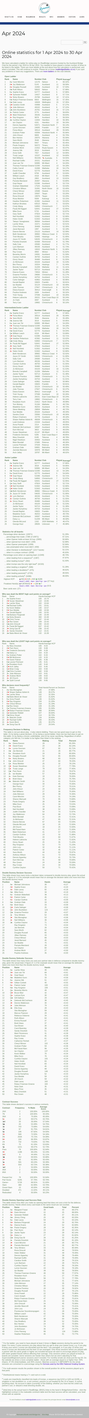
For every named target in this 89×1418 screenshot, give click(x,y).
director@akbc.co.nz (73, 1399)
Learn (82, 17)
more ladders (48, 71)
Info (51, 17)
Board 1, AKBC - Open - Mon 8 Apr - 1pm (33, 586)
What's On (9, 17)
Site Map (45, 1415)
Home (19, 17)
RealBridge (30, 17)
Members (61, 17)
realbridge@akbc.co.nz (65, 69)
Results (42, 17)
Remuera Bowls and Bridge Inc (28, 1415)
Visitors (72, 17)
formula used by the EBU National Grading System (64, 1364)
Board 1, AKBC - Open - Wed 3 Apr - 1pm (33, 581)
